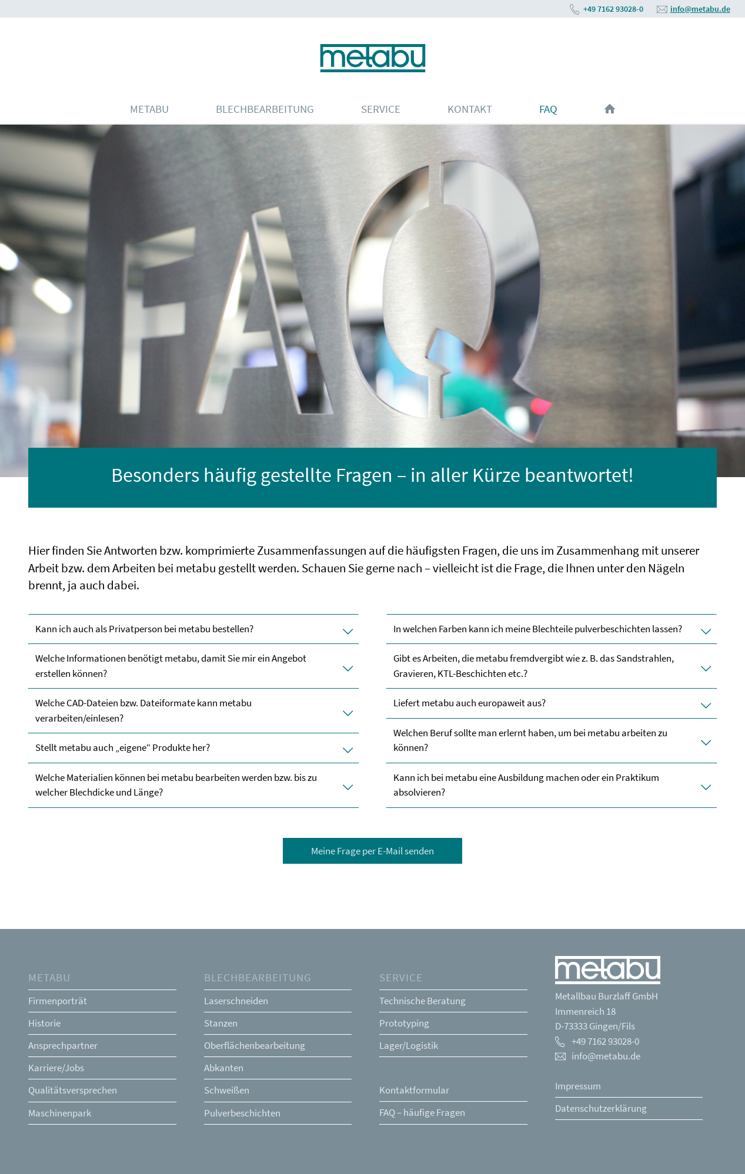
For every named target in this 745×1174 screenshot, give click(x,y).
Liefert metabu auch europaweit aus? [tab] (551, 702)
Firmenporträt (57, 1000)
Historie (44, 1023)
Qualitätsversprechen (72, 1090)
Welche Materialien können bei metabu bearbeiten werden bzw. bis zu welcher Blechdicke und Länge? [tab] (193, 785)
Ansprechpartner (63, 1045)
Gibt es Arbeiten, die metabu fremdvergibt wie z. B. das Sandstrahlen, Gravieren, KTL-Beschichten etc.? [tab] (551, 666)
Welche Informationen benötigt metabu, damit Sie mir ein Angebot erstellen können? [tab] (193, 666)
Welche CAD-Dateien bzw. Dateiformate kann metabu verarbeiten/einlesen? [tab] (193, 710)
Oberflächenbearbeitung (254, 1045)
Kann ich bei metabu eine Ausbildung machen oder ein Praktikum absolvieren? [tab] (551, 785)
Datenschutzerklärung (601, 1108)
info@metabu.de (700, 9)
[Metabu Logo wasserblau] (372, 56)
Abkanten (223, 1067)
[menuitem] (149, 108)
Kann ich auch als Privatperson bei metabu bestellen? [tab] (193, 628)
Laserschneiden (236, 1000)
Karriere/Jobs (56, 1067)
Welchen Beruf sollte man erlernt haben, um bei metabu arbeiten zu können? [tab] (551, 740)
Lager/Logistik (408, 1045)
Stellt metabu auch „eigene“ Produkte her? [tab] (193, 747)
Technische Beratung (422, 1000)
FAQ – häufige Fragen (422, 1112)
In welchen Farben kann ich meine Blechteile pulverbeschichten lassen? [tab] (551, 628)
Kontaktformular (414, 1090)
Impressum (578, 1085)
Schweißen (226, 1090)
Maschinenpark (59, 1112)
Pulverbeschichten (242, 1112)
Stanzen (221, 1023)
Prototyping (404, 1023)
